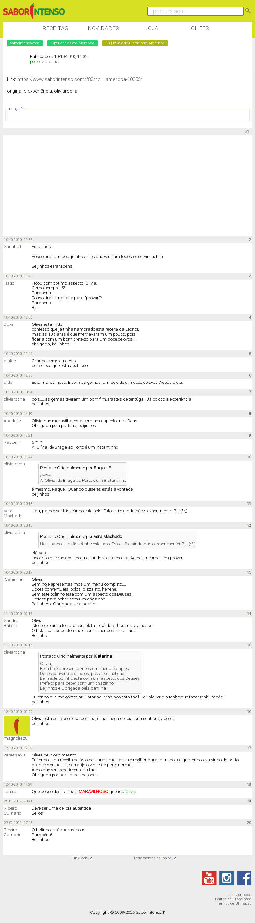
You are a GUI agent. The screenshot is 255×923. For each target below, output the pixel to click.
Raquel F (12, 442)
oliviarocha (48, 61)
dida (8, 382)
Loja (151, 28)
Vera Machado (13, 513)
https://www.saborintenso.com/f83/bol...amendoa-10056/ (79, 79)
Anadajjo (12, 420)
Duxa (9, 324)
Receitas (55, 28)
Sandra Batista (11, 623)
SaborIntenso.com (24, 43)
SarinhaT (13, 246)
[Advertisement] (122, 186)
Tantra (10, 791)
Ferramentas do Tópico (152, 858)
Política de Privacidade (233, 899)
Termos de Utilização (234, 903)
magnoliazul (16, 738)
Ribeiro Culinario (12, 810)
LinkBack (79, 858)
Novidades (103, 28)
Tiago (9, 283)
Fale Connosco (239, 895)
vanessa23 (14, 755)
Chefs (200, 28)
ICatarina (13, 579)
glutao (10, 360)
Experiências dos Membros (73, 43)
